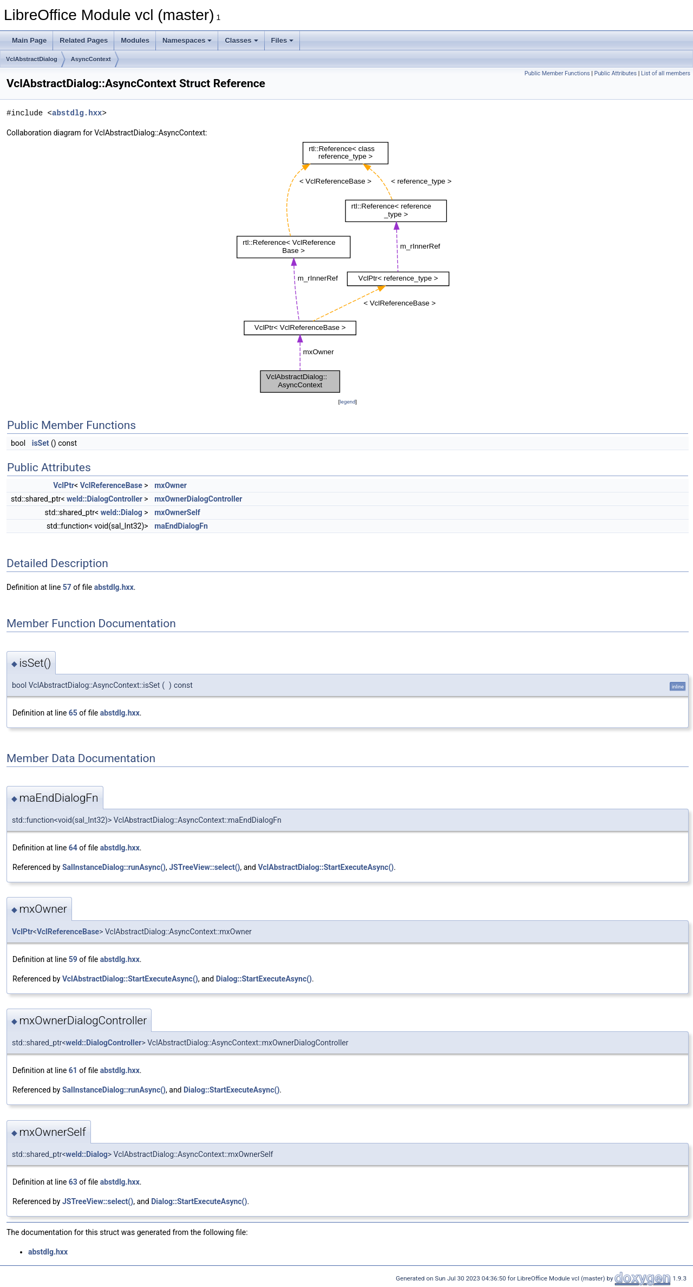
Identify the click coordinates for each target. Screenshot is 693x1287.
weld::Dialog (121, 512)
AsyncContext (91, 59)
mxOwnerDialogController (198, 499)
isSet (40, 443)
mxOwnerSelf (177, 512)
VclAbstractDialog (31, 59)
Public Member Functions (557, 73)
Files (282, 40)
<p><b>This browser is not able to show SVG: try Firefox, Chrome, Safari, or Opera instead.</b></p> (347, 267)
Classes (241, 40)
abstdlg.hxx (77, 113)
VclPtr (63, 485)
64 (73, 847)
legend (347, 402)
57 (67, 587)
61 (73, 1070)
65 (73, 712)
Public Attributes (615, 73)
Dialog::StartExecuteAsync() (264, 978)
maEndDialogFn (181, 526)
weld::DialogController (104, 499)
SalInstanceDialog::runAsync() (114, 867)
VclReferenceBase (111, 485)
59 (73, 959)
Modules (135, 40)
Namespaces (187, 40)
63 (73, 1182)
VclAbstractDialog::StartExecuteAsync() (326, 867)
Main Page (29, 40)
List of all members (665, 73)
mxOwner (170, 485)
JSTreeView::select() (204, 867)
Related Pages (84, 40)
